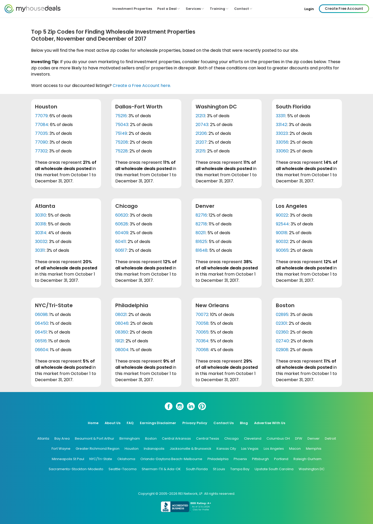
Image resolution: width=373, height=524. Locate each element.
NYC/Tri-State (100, 458)
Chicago (231, 438)
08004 (121, 350)
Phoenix (240, 458)
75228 (121, 151)
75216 (121, 116)
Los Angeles (274, 448)
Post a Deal (169, 9)
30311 (40, 250)
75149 (121, 133)
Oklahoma (126, 458)
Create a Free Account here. (142, 85)
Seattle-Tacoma (123, 469)
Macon (295, 448)
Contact (243, 9)
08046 (121, 323)
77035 (41, 133)
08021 (121, 315)
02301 (281, 323)
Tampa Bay (239, 469)
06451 (41, 332)
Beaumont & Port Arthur (94, 438)
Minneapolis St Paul (68, 458)
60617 (121, 250)
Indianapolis (154, 448)
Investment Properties (132, 9)
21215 (200, 151)
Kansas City (226, 448)
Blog (244, 422)
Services (195, 9)
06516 (41, 341)
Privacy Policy (194, 422)
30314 (40, 233)
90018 (281, 233)
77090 (41, 142)
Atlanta (43, 438)
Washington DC (312, 469)
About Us (112, 422)
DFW (298, 438)
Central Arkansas (176, 438)
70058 (202, 323)
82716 (201, 215)
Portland (281, 458)
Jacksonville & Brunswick (190, 448)
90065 (282, 250)
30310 (40, 215)
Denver (313, 438)
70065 (202, 332)
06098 (41, 315)
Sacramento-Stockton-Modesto (76, 469)
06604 (41, 350)
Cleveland (252, 438)
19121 (119, 341)
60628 (121, 224)
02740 (282, 341)
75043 (121, 125)
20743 (202, 125)
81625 (201, 242)
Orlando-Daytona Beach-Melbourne (171, 458)
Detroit (330, 438)
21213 (200, 116)
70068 (202, 350)
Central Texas (207, 438)
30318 (40, 224)
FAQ (130, 422)
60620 (121, 215)
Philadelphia (217, 458)
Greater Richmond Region (97, 448)
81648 (201, 250)
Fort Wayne (61, 448)
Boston (151, 438)
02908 (282, 350)
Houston (132, 448)
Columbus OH (278, 438)
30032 (41, 242)
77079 (41, 116)
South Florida (197, 469)
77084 (41, 125)
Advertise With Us (269, 422)
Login (309, 9)
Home (93, 422)
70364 (202, 341)
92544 (282, 224)
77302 (41, 151)
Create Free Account (344, 8)
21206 (201, 133)
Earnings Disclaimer (158, 422)
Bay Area (62, 438)
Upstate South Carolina (274, 469)
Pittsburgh (260, 458)
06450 (41, 323)
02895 (282, 315)
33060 (282, 151)
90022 (282, 215)
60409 (121, 233)
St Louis (219, 469)
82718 (201, 224)
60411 (120, 242)
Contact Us (223, 422)
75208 (121, 142)
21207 (201, 142)
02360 (282, 332)
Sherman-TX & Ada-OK (161, 469)
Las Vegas (250, 448)
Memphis (313, 448)
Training (219, 9)
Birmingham (129, 438)
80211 (201, 233)
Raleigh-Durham (307, 458)
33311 (280, 116)
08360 (121, 332)
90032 (282, 242)
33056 (282, 142)
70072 (202, 315)
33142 (281, 125)
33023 (282, 133)
